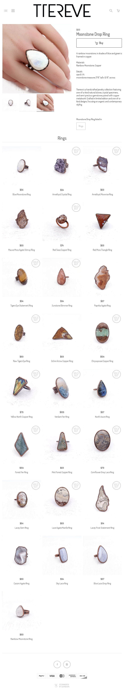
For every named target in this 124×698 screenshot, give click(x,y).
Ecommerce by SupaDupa (64, 685)
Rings (81, 126)
